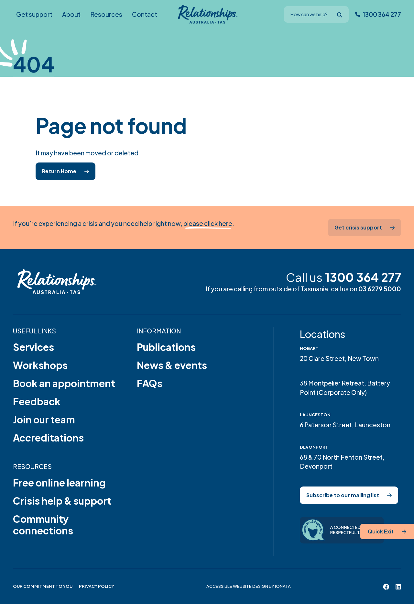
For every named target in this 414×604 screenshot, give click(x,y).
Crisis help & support (62, 501)
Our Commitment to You (42, 586)
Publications (166, 347)
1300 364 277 (363, 277)
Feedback (36, 401)
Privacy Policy (96, 586)
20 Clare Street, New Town (339, 358)
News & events (172, 365)
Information (159, 331)
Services (33, 347)
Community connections (43, 525)
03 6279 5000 (379, 289)
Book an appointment (64, 383)
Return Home (59, 171)
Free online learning (59, 482)
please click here (207, 223)
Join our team (44, 419)
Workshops (40, 365)
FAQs (149, 383)
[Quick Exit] (387, 531)
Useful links (34, 331)
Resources (32, 466)
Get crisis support (358, 227)
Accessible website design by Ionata (248, 586)
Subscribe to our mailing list (342, 495)
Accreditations (48, 437)
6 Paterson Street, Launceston (345, 425)
